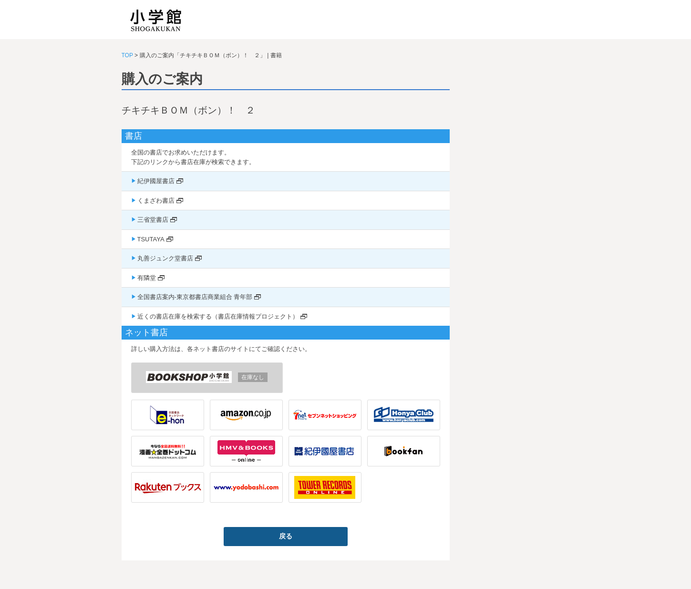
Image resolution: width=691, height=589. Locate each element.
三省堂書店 (152, 219)
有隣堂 (146, 277)
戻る (285, 536)
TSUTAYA (151, 239)
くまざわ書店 (156, 200)
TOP (127, 55)
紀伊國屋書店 (156, 181)
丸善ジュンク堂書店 (165, 258)
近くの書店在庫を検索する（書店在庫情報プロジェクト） (218, 316)
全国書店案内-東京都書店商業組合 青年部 (195, 296)
